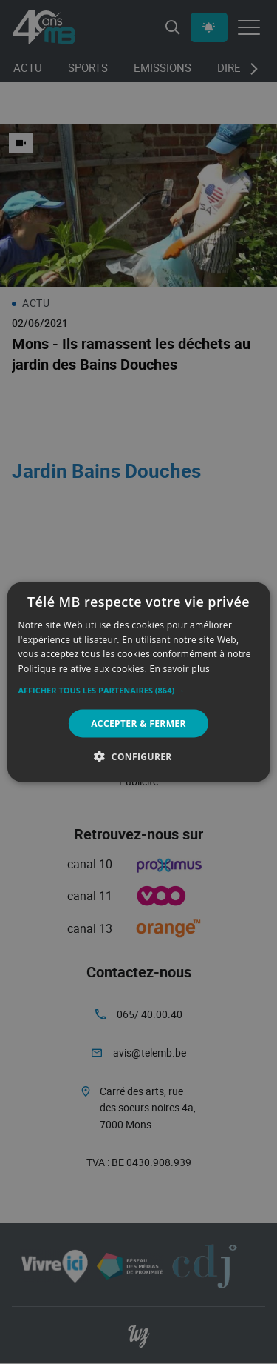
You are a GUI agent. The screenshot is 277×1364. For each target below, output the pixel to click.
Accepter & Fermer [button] (138, 723)
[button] (138, 690)
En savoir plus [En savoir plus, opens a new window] (180, 668)
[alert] (138, 682)
